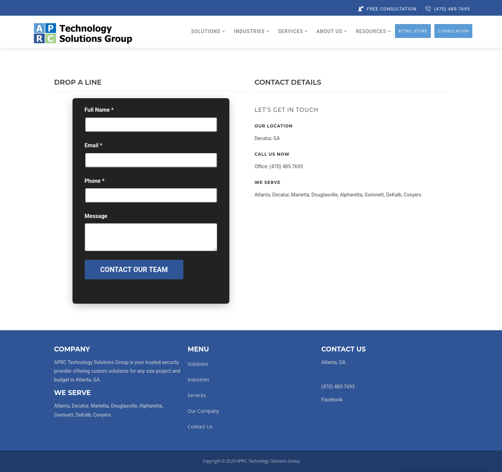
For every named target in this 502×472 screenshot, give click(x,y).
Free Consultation (387, 8)
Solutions (198, 364)
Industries (199, 379)
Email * (93, 149)
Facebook (332, 399)
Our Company (203, 411)
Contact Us (200, 426)
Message (96, 220)
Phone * (95, 184)
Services (197, 395)
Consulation (453, 31)
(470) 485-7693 (447, 8)
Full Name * (99, 113)
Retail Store (412, 31)
